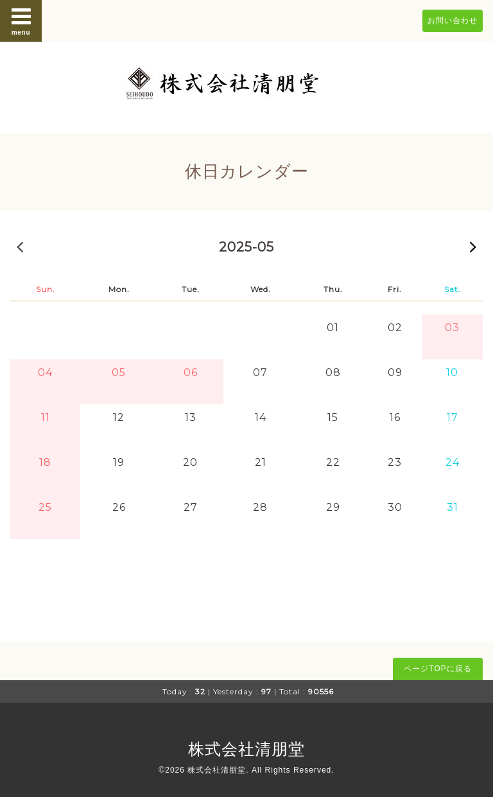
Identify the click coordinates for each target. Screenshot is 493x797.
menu (21, 20)
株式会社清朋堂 (246, 749)
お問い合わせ (453, 20)
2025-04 (20, 246)
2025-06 (473, 246)
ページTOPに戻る (437, 668)
